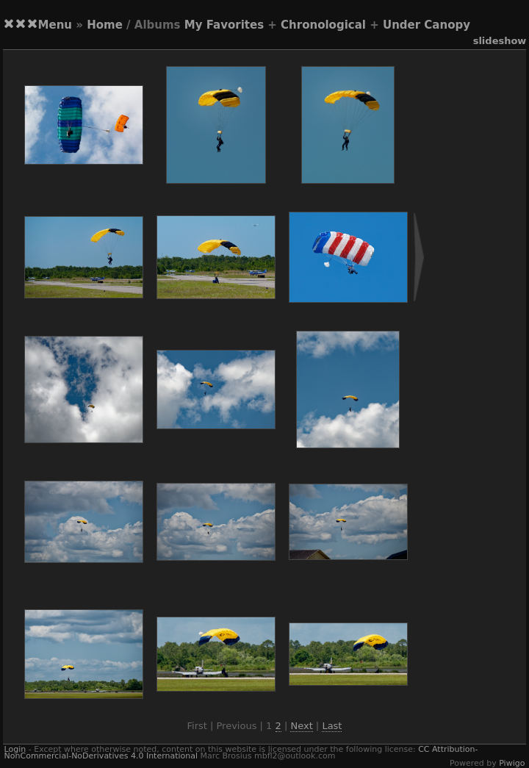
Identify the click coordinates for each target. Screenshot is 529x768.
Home (105, 25)
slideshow (500, 40)
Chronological (323, 25)
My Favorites (224, 25)
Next (301, 725)
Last (332, 725)
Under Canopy (426, 25)
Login (15, 749)
